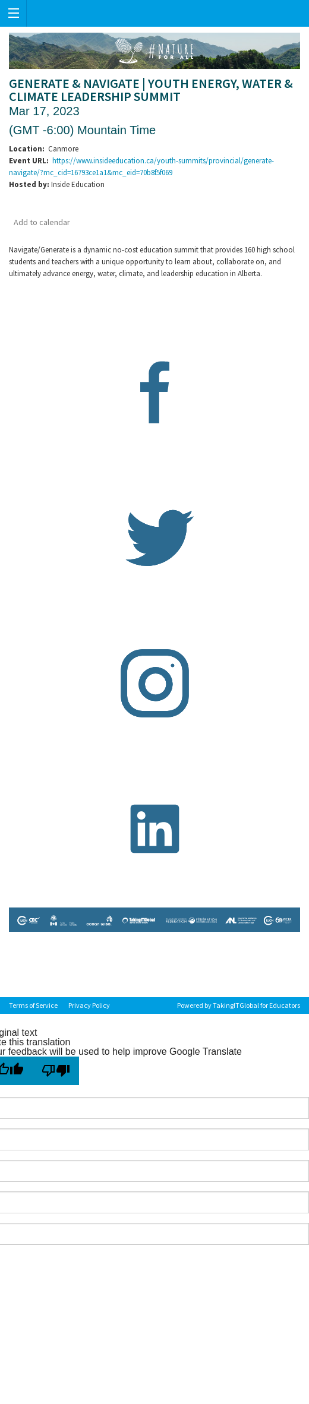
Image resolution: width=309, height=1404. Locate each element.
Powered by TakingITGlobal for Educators (238, 1005)
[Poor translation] (56, 1071)
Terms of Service (33, 1005)
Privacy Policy (89, 1005)
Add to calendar (42, 222)
